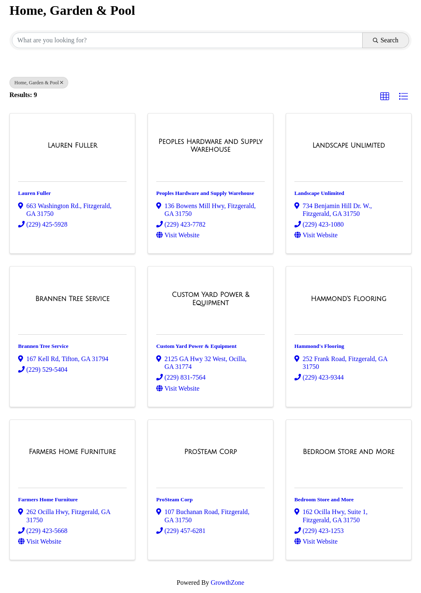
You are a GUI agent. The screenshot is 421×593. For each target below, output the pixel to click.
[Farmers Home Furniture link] (72, 452)
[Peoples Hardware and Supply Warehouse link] (210, 146)
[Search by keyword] (187, 40)
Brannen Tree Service (43, 346)
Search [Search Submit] (385, 40)
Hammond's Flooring (319, 346)
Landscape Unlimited (319, 193)
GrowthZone (227, 582)
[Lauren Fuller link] (72, 145)
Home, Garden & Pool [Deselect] (38, 83)
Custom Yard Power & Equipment (196, 346)
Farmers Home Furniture (48, 499)
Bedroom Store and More (324, 499)
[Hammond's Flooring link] (348, 299)
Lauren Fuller (34, 193)
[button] (385, 96)
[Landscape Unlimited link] (348, 145)
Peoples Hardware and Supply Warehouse (205, 193)
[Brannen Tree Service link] (72, 299)
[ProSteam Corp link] (210, 452)
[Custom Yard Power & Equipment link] (210, 299)
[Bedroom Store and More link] (349, 452)
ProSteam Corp (174, 499)
